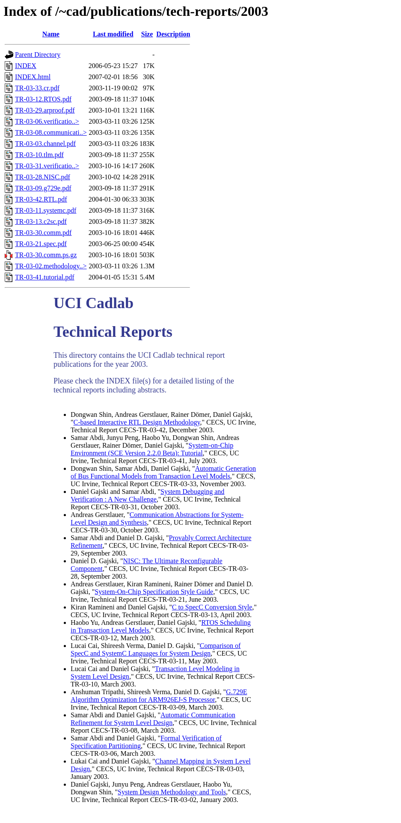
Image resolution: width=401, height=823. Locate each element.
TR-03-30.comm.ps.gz (46, 254)
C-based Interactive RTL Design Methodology (137, 422)
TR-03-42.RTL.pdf (41, 199)
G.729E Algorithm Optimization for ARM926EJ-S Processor (159, 695)
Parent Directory (37, 54)
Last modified (113, 34)
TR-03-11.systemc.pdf (45, 210)
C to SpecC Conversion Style (212, 607)
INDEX (25, 65)
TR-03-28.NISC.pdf (42, 177)
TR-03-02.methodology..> (51, 266)
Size (147, 34)
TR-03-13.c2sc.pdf (41, 221)
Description (173, 34)
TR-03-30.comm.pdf (43, 232)
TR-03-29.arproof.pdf (45, 110)
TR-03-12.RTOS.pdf (43, 99)
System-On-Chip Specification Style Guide (154, 591)
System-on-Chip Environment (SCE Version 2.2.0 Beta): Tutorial (152, 449)
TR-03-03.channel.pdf (45, 143)
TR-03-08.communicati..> (51, 132)
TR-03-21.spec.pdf (41, 243)
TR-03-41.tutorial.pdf (44, 277)
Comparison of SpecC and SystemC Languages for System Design (156, 649)
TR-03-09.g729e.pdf (43, 188)
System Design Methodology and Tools (172, 792)
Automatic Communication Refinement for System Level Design (153, 718)
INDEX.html (32, 76)
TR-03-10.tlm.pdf (39, 154)
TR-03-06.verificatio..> (47, 121)
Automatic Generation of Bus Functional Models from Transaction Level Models (163, 472)
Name (50, 34)
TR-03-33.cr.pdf (37, 88)
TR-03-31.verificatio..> (47, 165)
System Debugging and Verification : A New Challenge (147, 495)
